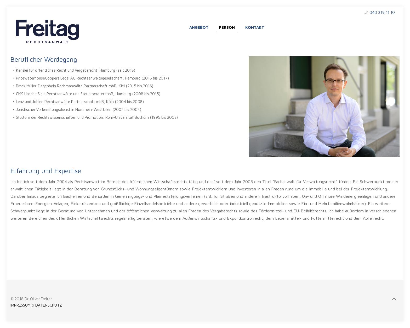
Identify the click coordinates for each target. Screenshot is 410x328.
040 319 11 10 (382, 12)
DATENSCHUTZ (48, 305)
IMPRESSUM (20, 305)
